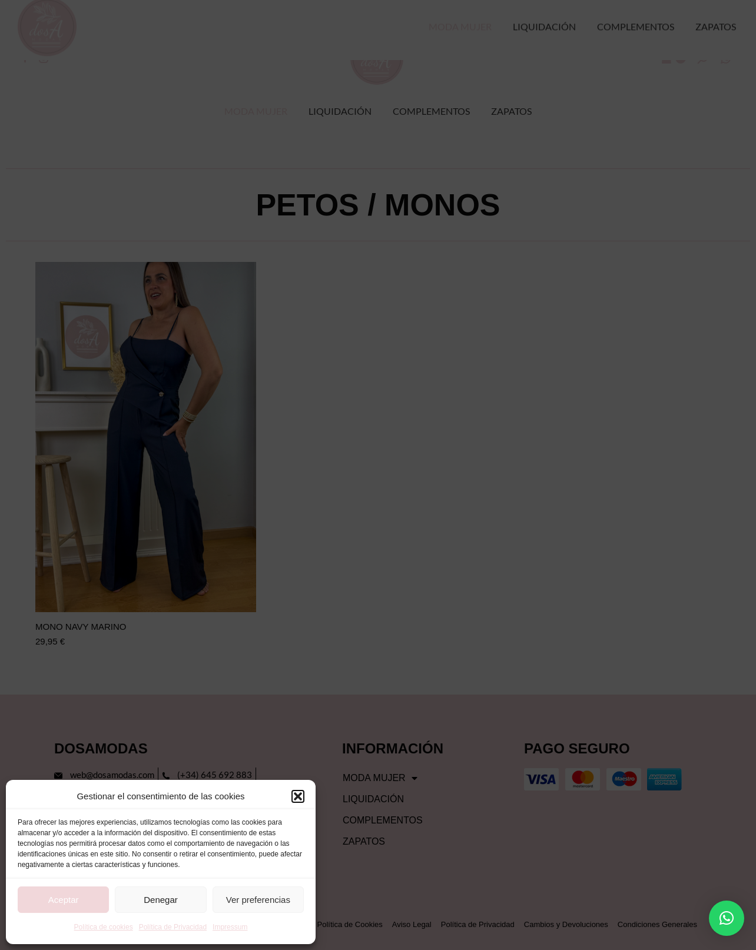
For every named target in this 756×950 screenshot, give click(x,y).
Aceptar (63, 900)
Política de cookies (103, 927)
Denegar (161, 900)
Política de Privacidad (173, 927)
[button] (298, 796)
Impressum (230, 927)
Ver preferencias (258, 900)
